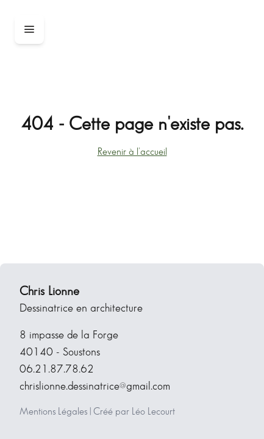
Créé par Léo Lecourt (134, 411)
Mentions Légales (53, 411)
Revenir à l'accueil (132, 152)
